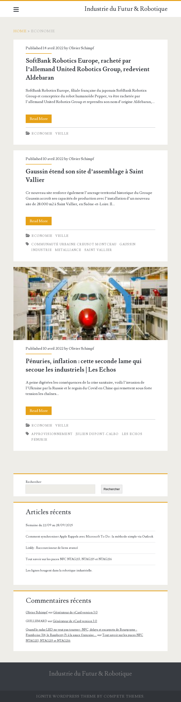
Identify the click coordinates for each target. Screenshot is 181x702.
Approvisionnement (52, 434)
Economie (42, 133)
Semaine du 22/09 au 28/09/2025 (49, 525)
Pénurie (39, 440)
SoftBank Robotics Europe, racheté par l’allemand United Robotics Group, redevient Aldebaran (87, 69)
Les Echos (132, 434)
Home (20, 31)
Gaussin (127, 244)
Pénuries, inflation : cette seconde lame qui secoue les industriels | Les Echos (90, 303)
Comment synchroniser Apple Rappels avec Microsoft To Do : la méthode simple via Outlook (89, 536)
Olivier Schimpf (81, 48)
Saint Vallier (98, 250)
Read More (41, 119)
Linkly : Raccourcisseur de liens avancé (52, 548)
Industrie (41, 250)
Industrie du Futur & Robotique (126, 9)
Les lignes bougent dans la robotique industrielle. (59, 570)
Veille (62, 133)
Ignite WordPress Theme (66, 696)
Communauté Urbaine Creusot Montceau (74, 244)
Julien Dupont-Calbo (97, 434)
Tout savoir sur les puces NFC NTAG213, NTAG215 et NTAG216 (69, 559)
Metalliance (68, 250)
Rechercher (33, 482)
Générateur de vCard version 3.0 (75, 612)
